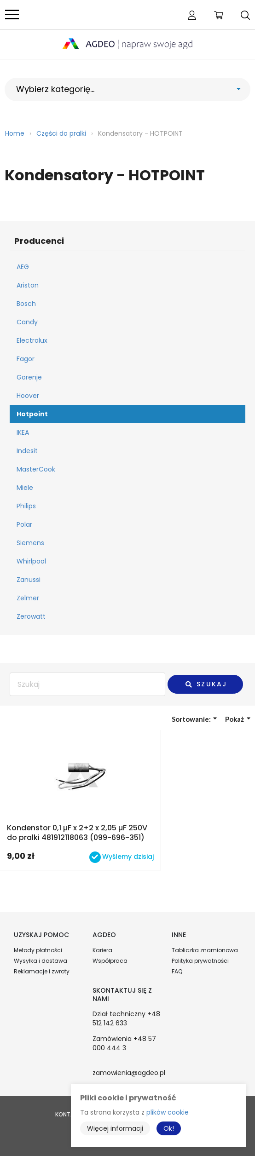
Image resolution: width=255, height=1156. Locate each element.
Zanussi (29, 579)
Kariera (102, 950)
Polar (24, 524)
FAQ (177, 971)
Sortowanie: (194, 719)
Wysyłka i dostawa (40, 961)
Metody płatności (38, 950)
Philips (26, 506)
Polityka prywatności (200, 961)
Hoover (28, 395)
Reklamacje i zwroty (42, 971)
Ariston (28, 285)
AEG (23, 266)
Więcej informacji (115, 1128)
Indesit (27, 450)
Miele (25, 487)
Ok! (168, 1128)
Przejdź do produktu (80, 800)
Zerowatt (31, 616)
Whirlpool (31, 561)
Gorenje (29, 377)
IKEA (23, 432)
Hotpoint (32, 414)
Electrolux (32, 340)
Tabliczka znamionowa (205, 950)
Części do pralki (61, 133)
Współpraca (110, 961)
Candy (27, 322)
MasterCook (36, 469)
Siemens (30, 542)
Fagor (26, 358)
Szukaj (206, 684)
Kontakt (68, 1114)
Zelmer (28, 598)
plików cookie (167, 1112)
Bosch (26, 303)
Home (14, 133)
